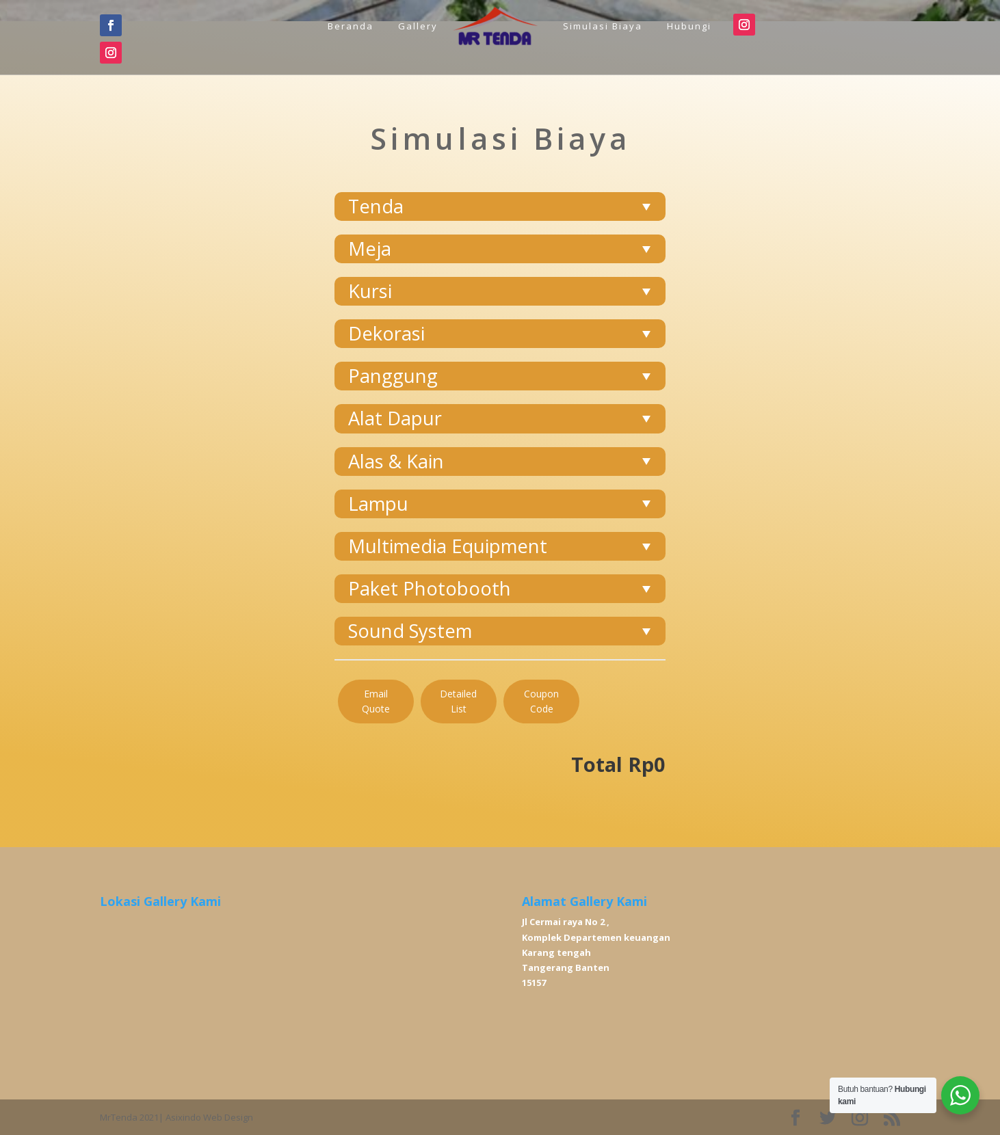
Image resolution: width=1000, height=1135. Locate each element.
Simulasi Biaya (602, 26)
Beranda (350, 26)
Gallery (418, 26)
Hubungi (689, 26)
